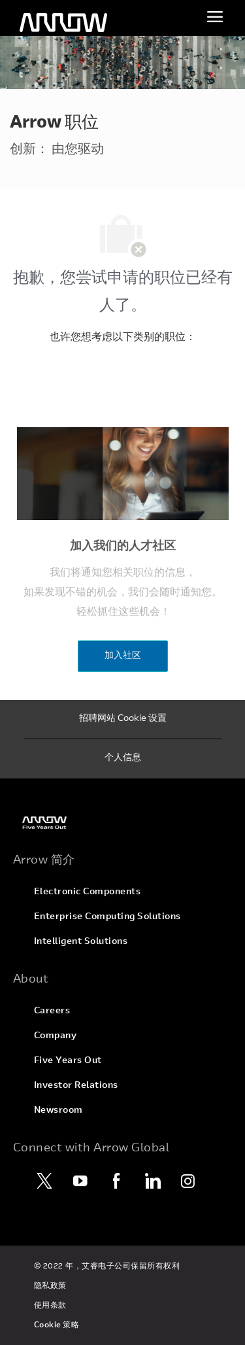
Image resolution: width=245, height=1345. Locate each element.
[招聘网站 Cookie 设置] (123, 719)
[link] (123, 822)
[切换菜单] (215, 16)
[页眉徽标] (63, 23)
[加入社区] (123, 656)
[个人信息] (122, 758)
